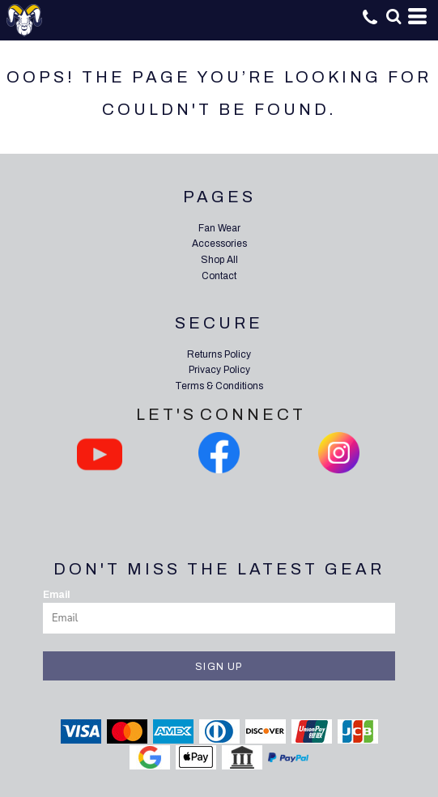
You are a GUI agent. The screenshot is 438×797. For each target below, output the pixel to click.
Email (56, 594)
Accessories (219, 243)
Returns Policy (219, 354)
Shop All (219, 259)
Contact (219, 276)
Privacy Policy (219, 369)
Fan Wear (219, 228)
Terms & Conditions (219, 386)
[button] (393, 16)
